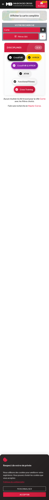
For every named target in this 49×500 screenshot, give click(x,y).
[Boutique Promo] (41, 4)
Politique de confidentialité (13, 482)
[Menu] (3, 4)
